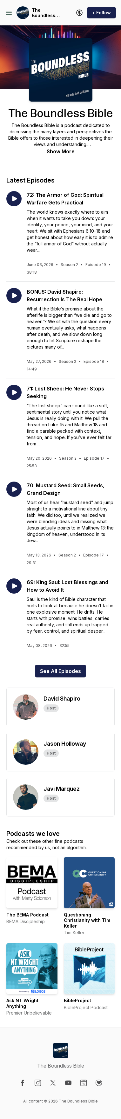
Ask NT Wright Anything (22, 1003)
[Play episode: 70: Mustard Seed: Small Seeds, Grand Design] (14, 489)
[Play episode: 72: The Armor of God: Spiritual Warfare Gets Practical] (14, 198)
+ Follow (101, 12)
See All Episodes (60, 671)
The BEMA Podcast (27, 914)
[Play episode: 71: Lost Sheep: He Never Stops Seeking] (14, 392)
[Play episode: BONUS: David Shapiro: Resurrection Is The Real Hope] (14, 295)
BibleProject (77, 1000)
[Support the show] (79, 13)
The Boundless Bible (43, 12)
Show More (61, 151)
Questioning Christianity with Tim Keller (87, 920)
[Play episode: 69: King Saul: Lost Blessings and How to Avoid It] (14, 586)
